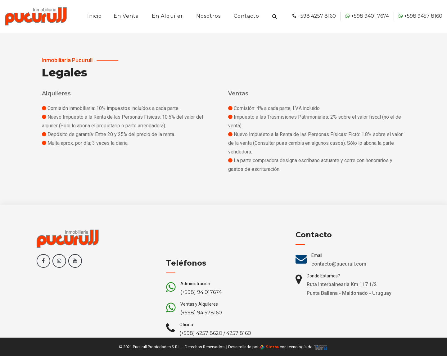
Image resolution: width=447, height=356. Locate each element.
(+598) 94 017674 (201, 307)
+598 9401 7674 (367, 16)
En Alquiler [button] (167, 16)
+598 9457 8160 (420, 16)
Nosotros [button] (208, 16)
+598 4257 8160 (314, 16)
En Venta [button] (126, 16)
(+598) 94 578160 (201, 328)
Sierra (269, 347)
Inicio (94, 16)
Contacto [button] (246, 16)
